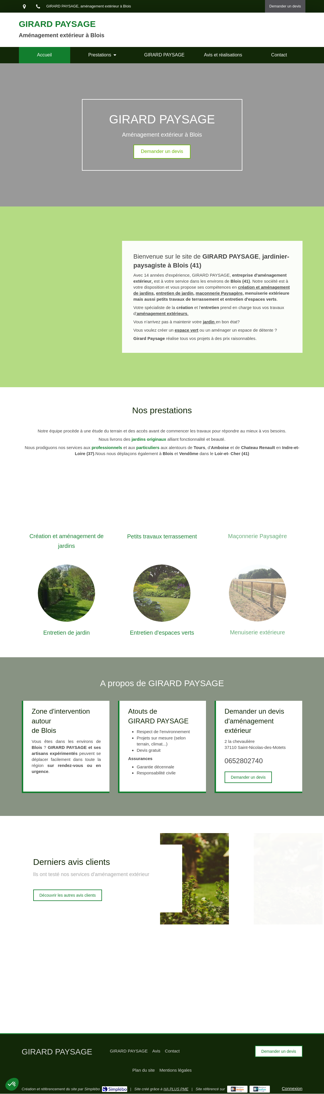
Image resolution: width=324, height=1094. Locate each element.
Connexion (292, 1088)
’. (162, 313)
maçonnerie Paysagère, (220, 293)
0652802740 (244, 761)
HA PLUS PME (176, 1089)
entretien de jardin (174, 293)
